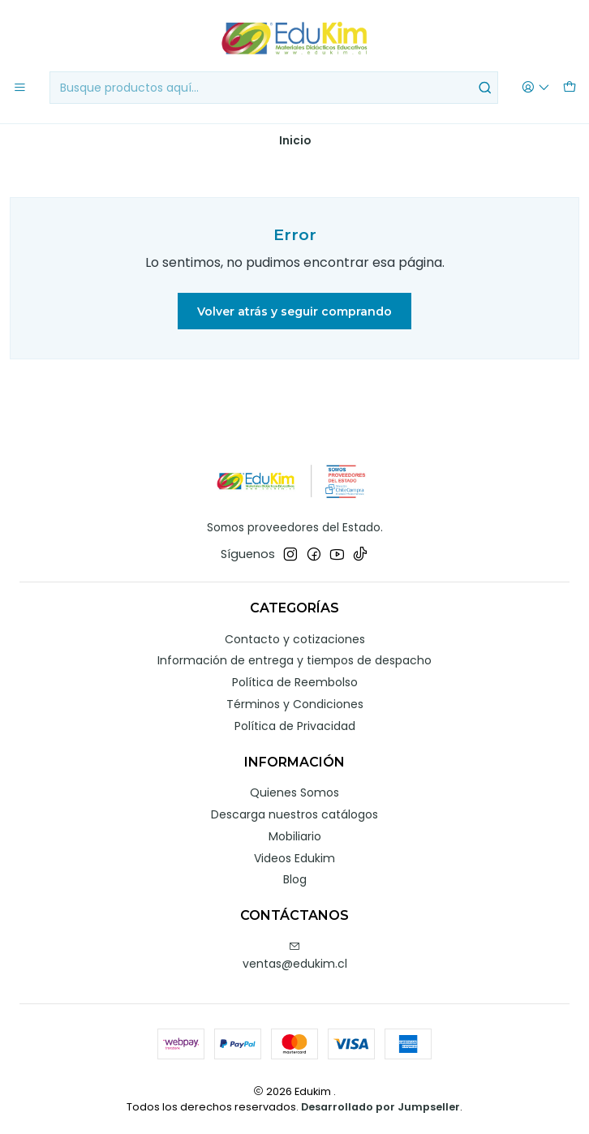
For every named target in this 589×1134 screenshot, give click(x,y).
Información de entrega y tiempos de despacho (294, 660)
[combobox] (273, 87)
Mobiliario (295, 836)
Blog (295, 879)
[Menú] (20, 88)
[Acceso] (536, 88)
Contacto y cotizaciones (295, 639)
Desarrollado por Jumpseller (380, 1107)
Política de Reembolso (295, 682)
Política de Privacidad (294, 726)
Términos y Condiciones (294, 704)
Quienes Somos (294, 792)
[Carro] (569, 88)
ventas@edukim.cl (295, 956)
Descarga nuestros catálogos (294, 814)
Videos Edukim (294, 858)
